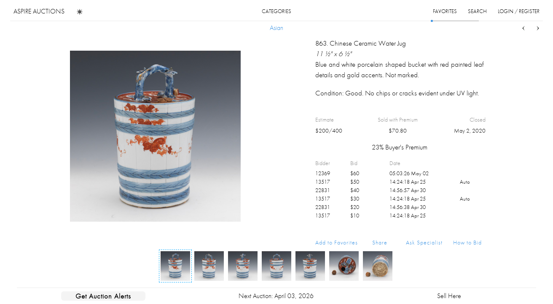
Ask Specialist (424, 242)
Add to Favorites (336, 242)
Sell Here (449, 295)
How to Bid (467, 242)
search (477, 11)
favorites (445, 11)
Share (379, 242)
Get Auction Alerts (103, 296)
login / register (519, 11)
